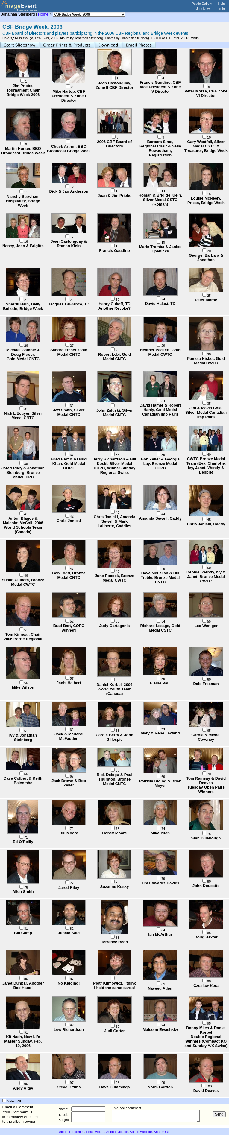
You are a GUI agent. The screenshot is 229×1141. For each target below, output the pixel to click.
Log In (220, 8)
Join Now (203, 8)
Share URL (162, 1132)
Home (43, 14)
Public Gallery (202, 3)
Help (221, 3)
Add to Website (141, 1132)
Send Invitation (117, 1132)
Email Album (95, 1132)
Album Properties (71, 1132)
